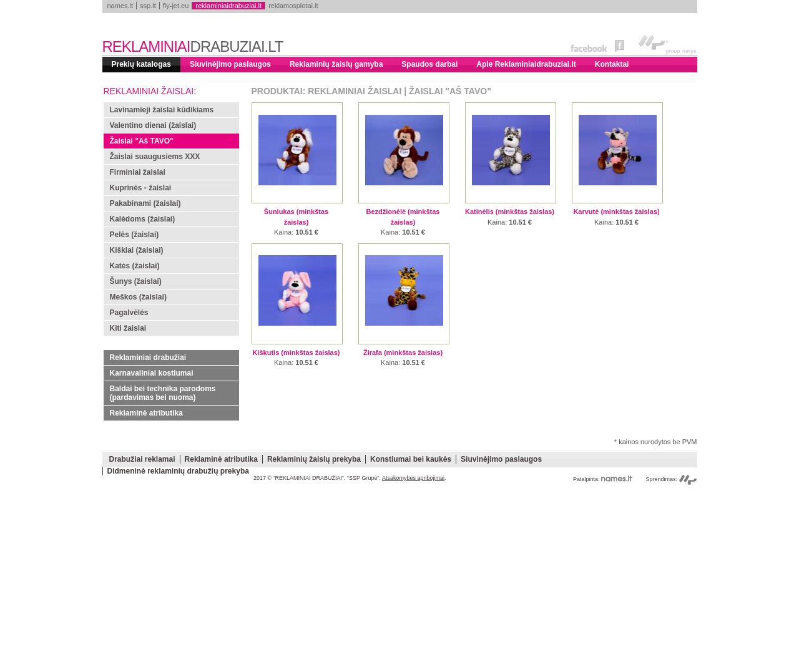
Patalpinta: (602, 479)
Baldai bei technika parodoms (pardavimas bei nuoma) (163, 393)
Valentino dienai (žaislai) (153, 125)
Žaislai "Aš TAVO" (142, 141)
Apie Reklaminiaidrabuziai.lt (526, 64)
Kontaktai (612, 64)
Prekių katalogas (141, 64)
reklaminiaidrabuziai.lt (228, 5)
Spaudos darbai (429, 64)
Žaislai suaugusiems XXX (155, 156)
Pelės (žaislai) (134, 234)
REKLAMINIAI (192, 46)
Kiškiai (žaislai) (137, 250)
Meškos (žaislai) (138, 297)
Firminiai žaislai (137, 172)
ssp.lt (148, 5)
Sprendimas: (671, 479)
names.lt (120, 5)
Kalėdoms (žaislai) (142, 219)
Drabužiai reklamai (142, 459)
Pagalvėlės (129, 312)
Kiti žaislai (128, 328)
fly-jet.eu (176, 5)
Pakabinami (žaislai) (145, 203)
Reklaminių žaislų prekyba (314, 459)
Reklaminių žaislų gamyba (336, 64)
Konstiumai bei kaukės (410, 459)
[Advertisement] (399, 574)
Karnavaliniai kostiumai (152, 373)
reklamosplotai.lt (293, 5)
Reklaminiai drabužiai (148, 357)
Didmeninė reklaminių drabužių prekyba (178, 471)
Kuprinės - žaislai (141, 187)
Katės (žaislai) (135, 265)
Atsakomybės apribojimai (413, 478)
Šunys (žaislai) (136, 281)
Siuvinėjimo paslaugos (230, 64)
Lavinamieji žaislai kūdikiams (162, 109)
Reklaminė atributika (146, 413)
